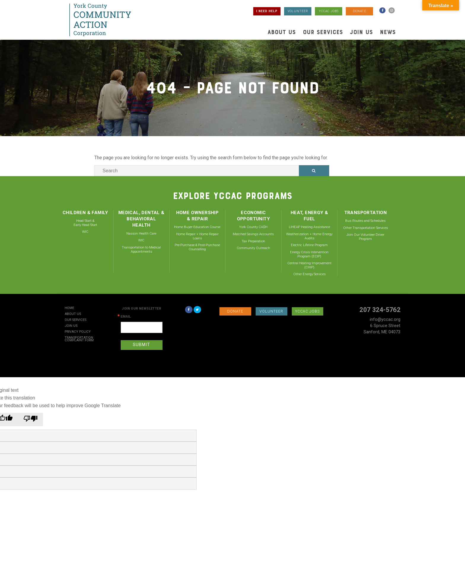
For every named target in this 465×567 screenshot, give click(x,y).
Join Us (361, 32)
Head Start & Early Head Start (85, 223)
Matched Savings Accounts (253, 234)
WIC (85, 232)
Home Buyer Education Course (197, 227)
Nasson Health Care (141, 233)
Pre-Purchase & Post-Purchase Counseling (197, 247)
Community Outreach (253, 248)
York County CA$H (253, 227)
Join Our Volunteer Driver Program (365, 236)
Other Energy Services (309, 274)
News (388, 32)
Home (69, 308)
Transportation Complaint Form (79, 339)
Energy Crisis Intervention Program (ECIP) (309, 254)
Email (126, 316)
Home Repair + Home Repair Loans (197, 236)
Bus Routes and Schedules (365, 221)
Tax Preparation (253, 241)
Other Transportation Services (365, 228)
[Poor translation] (30, 419)
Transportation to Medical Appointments (141, 249)
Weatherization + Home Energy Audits (309, 236)
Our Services (323, 32)
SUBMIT (141, 344)
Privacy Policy (78, 332)
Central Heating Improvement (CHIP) (309, 265)
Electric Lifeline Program (309, 245)
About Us (281, 32)
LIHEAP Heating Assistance (309, 227)
